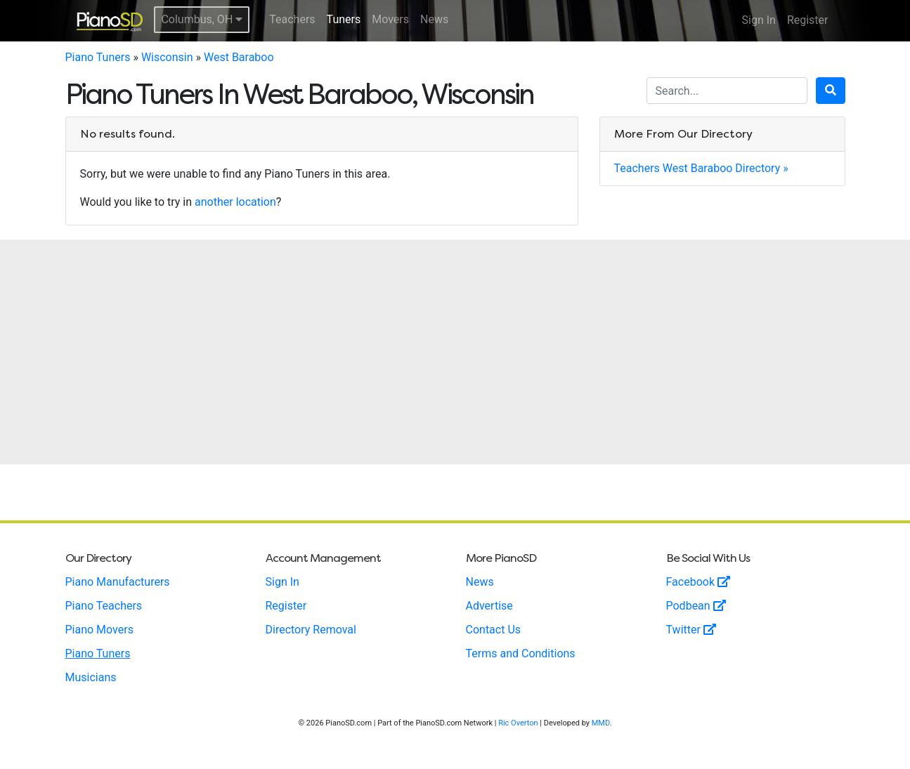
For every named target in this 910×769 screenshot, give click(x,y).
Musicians (91, 677)
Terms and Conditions (521, 653)
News (434, 19)
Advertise (489, 605)
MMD (601, 723)
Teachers (292, 19)
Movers (390, 19)
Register (807, 20)
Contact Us (493, 629)
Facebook (698, 582)
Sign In (759, 20)
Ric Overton (518, 723)
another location (235, 202)
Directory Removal (311, 629)
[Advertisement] (455, 352)
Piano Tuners (98, 57)
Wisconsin (167, 57)
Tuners (344, 19)
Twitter (691, 629)
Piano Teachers (104, 605)
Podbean (696, 605)
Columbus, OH (201, 19)
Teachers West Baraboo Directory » (701, 168)
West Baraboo (239, 57)
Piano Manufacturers (117, 582)
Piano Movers (99, 629)
